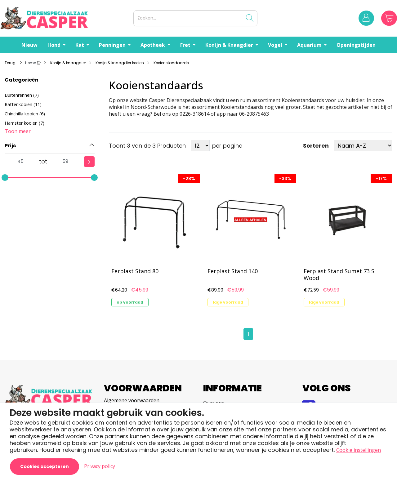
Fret (186, 45)
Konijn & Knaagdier (229, 45)
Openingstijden (356, 45)
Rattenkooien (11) (23, 104)
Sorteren (316, 145)
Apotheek (153, 45)
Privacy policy (99, 466)
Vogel (275, 45)
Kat (80, 45)
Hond (54, 45)
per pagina (227, 145)
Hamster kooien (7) (24, 123)
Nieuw (29, 45)
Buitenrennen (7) (22, 95)
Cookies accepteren (44, 466)
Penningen (113, 45)
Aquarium (310, 45)
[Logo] (65, 18)
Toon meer (18, 131)
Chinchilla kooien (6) (25, 114)
